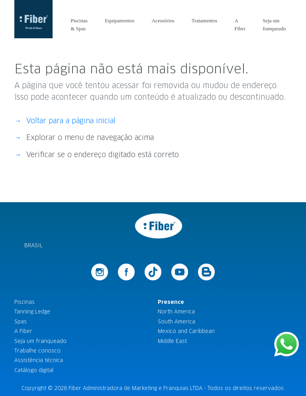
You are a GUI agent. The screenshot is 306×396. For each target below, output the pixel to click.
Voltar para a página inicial (71, 120)
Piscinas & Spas (79, 25)
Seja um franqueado (274, 25)
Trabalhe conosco (37, 350)
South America (176, 321)
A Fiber (240, 25)
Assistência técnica (38, 360)
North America (176, 311)
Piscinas (24, 302)
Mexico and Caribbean (186, 331)
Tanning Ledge (32, 311)
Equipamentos (119, 21)
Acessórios (163, 21)
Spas (20, 321)
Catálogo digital (33, 370)
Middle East (172, 341)
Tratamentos (205, 21)
